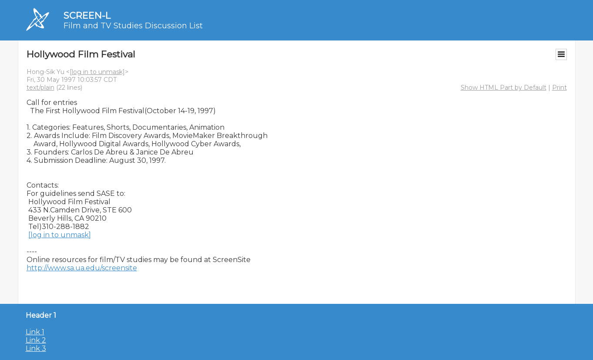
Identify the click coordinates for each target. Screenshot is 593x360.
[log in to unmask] (97, 72)
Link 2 (36, 340)
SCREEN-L (87, 15)
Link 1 (35, 332)
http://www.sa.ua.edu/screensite (82, 268)
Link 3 (36, 348)
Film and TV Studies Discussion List (133, 25)
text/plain (40, 87)
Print (559, 87)
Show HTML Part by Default (503, 87)
